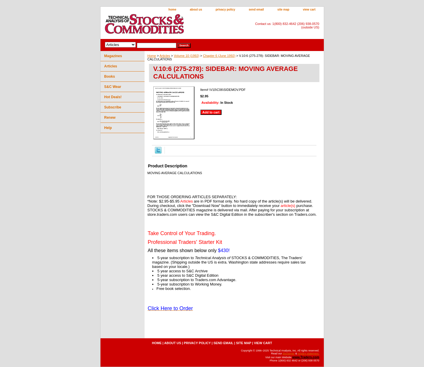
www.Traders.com (305, 357)
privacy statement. (308, 353)
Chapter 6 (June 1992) (219, 55)
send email (256, 9)
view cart (309, 9)
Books (109, 76)
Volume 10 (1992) (186, 55)
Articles (165, 55)
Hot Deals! (113, 97)
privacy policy (225, 9)
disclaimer (289, 353)
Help (108, 128)
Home (152, 55)
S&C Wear (112, 87)
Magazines (113, 56)
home (172, 9)
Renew (110, 117)
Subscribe (112, 107)
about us (196, 9)
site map (283, 9)
